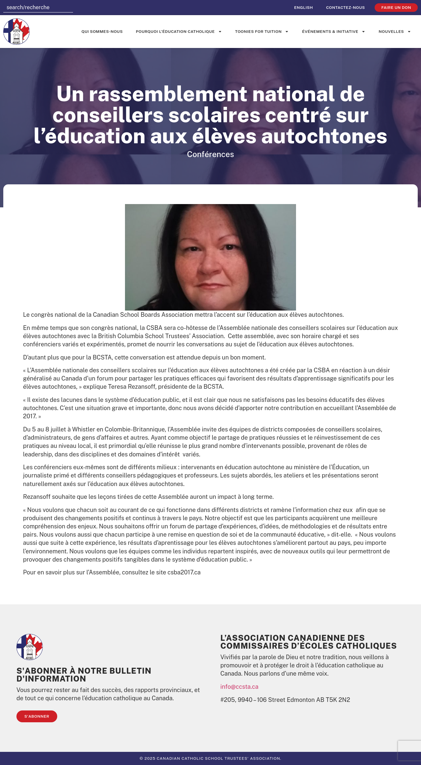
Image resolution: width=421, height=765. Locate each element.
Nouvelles (395, 31)
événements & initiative (333, 31)
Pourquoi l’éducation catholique (179, 31)
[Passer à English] (303, 7)
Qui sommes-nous (102, 31)
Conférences (210, 154)
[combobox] (38, 7)
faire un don (396, 7)
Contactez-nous (345, 7)
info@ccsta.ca (239, 686)
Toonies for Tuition (262, 31)
